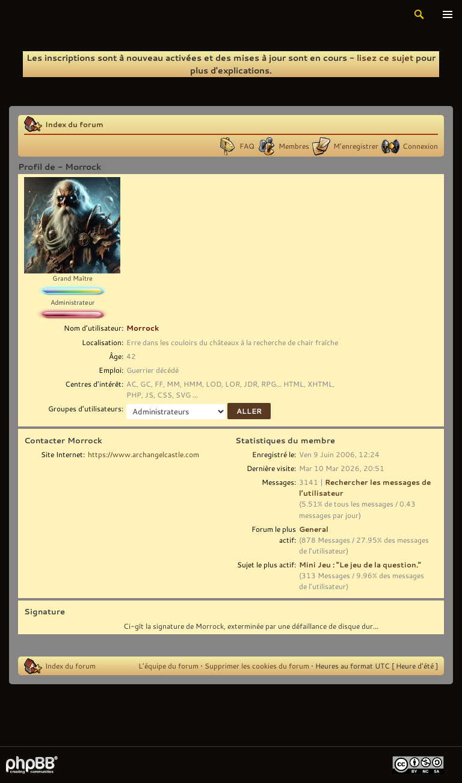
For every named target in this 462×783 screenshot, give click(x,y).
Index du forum (74, 124)
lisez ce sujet (385, 57)
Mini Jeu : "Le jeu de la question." (360, 564)
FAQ (246, 146)
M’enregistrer (355, 146)
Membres (294, 146)
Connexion (420, 146)
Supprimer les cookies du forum (257, 665)
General (313, 529)
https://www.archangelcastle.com (143, 454)
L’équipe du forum (168, 665)
